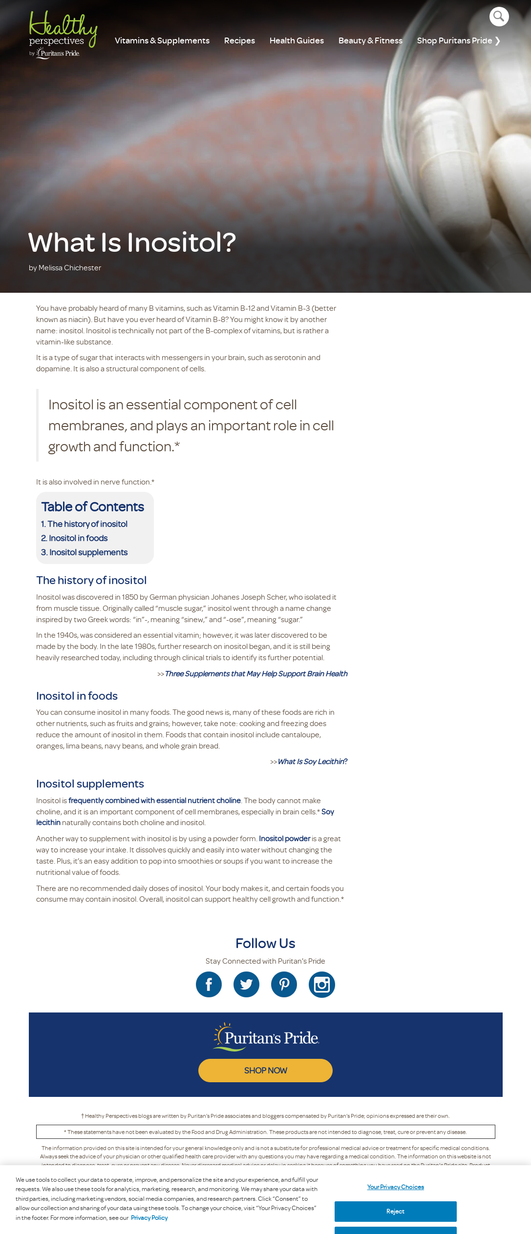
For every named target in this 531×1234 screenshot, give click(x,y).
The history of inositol (87, 523)
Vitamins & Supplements (162, 40)
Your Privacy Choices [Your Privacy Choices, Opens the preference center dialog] (396, 1193)
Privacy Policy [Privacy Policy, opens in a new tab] (149, 1224)
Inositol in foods (79, 537)
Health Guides (297, 40)
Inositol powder (284, 838)
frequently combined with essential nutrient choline (154, 800)
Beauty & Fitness (371, 40)
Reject (395, 1217)
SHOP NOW (265, 1070)
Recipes (239, 40)
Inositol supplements (88, 551)
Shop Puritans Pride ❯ (459, 40)
